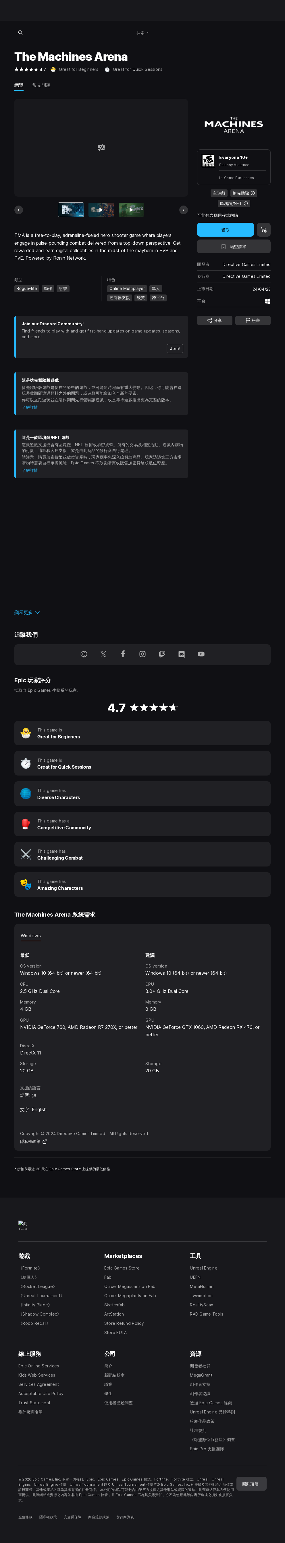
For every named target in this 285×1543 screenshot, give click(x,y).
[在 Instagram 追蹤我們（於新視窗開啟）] (142, 655)
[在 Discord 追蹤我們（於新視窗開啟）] (182, 655)
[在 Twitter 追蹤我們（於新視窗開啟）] (103, 655)
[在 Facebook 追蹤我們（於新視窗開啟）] (123, 655)
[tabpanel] (142, 1008)
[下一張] (183, 210)
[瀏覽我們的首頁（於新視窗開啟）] (84, 655)
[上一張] (18, 210)
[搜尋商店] (20, 32)
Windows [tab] (31, 935)
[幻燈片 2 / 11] (101, 209)
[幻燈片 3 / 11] (131, 209)
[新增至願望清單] (234, 246)
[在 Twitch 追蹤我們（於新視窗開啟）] (162, 655)
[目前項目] (71, 209)
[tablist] (142, 935)
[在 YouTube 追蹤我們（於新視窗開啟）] (201, 655)
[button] (101, 612)
